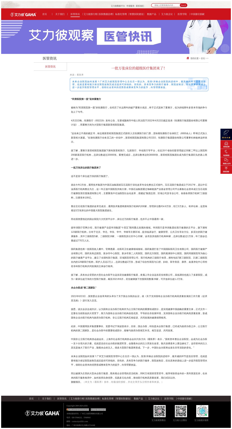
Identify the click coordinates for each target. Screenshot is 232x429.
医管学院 (169, 398)
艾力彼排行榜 (77, 398)
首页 (203, 58)
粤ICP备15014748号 (98, 409)
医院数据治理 (92, 398)
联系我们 (140, 5)
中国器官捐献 (184, 398)
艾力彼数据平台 (118, 5)
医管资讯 (50, 58)
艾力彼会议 (153, 398)
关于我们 (46, 398)
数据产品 (138, 398)
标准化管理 (108, 398)
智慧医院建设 (123, 398)
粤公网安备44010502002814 (78, 409)
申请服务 (130, 5)
